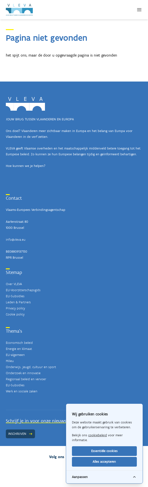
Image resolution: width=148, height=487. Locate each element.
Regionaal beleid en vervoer (26, 379)
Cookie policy (15, 314)
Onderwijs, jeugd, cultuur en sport (31, 367)
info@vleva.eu (16, 240)
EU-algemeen (15, 355)
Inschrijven (20, 434)
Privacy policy (15, 308)
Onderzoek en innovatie (23, 373)
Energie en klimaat (19, 349)
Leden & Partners (18, 302)
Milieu (10, 361)
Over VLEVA (14, 284)
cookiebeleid (97, 435)
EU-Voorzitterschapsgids (23, 290)
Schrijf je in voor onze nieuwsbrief (41, 421)
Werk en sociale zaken (21, 391)
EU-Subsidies (15, 296)
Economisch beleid (19, 343)
